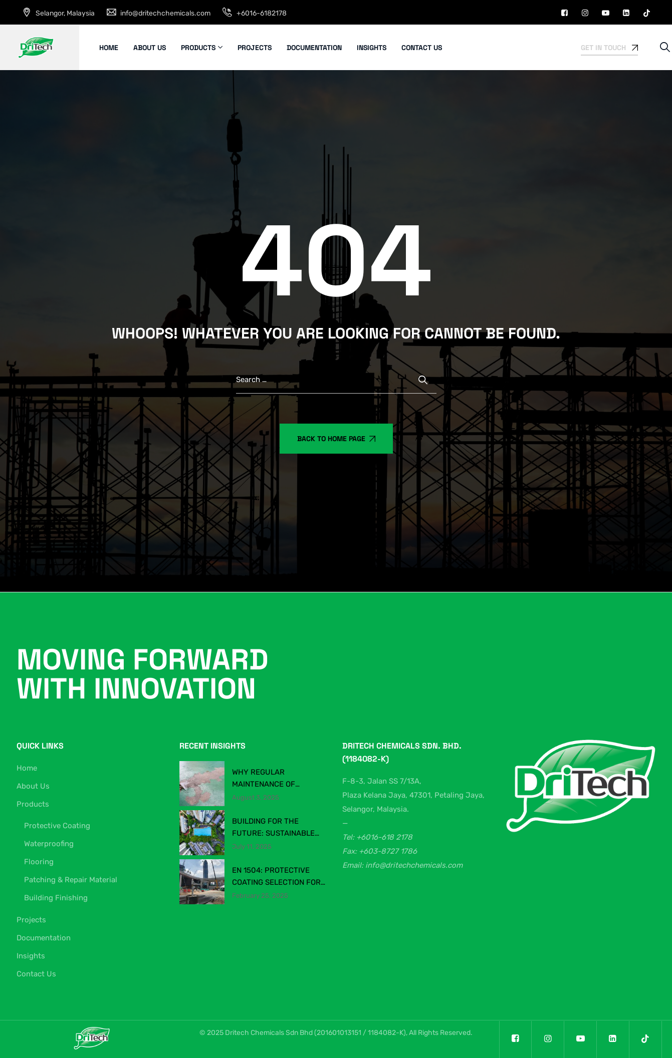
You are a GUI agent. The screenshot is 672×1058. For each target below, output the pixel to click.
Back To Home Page (336, 438)
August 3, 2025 (255, 797)
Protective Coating (57, 825)
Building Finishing (56, 897)
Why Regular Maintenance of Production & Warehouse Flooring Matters (273, 779)
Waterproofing (49, 843)
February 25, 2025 (260, 895)
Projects (255, 47)
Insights (371, 47)
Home (108, 47)
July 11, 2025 (252, 846)
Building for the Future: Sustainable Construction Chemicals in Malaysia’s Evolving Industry (279, 828)
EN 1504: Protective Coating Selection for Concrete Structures (276, 877)
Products (198, 47)
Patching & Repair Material (70, 879)
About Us (149, 47)
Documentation (314, 47)
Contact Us (421, 47)
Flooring (39, 861)
